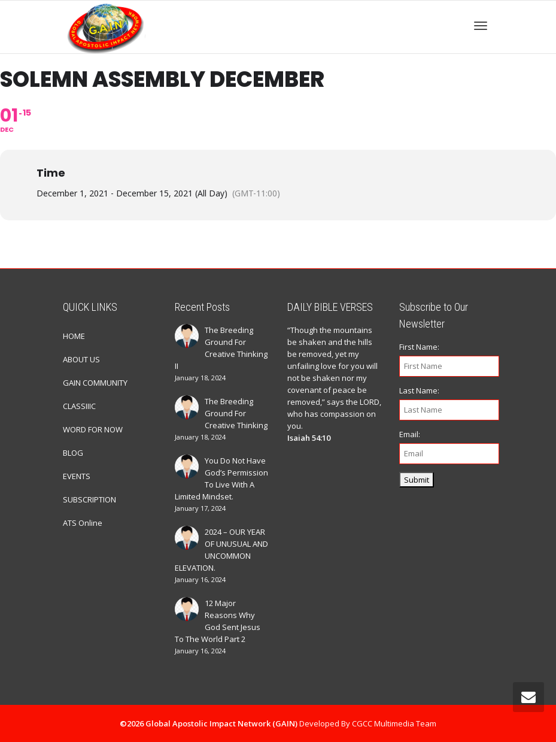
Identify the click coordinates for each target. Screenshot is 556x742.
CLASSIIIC (79, 406)
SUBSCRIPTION (89, 499)
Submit (416, 479)
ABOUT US (81, 359)
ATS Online (82, 522)
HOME (74, 336)
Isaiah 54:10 (308, 437)
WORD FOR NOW (93, 429)
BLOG (73, 452)
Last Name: (419, 390)
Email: (409, 434)
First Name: (419, 346)
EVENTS (76, 476)
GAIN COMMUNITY (95, 382)
